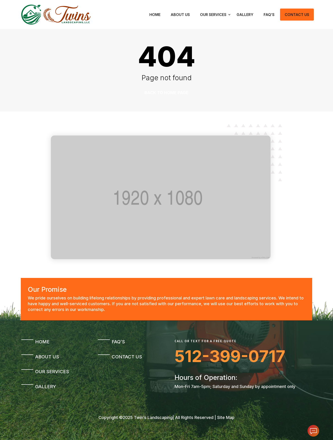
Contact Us (297, 14)
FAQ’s (269, 14)
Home (154, 14)
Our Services (213, 14)
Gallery (245, 14)
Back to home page (166, 92)
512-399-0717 (230, 356)
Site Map (225, 417)
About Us (180, 14)
